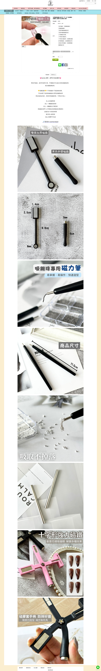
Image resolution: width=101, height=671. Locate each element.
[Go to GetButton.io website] (98, 669)
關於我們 (21, 667)
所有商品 (16, 8)
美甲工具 (52, 8)
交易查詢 (88, 0)
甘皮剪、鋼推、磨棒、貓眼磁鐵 (48, 10)
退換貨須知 (28, 667)
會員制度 (66, 8)
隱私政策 (42, 667)
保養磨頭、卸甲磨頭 (10, 13)
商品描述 (47, 74)
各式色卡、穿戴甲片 (19, 10)
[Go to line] (98, 667)
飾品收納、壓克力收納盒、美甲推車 (32, 13)
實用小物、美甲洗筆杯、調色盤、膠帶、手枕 (66, 10)
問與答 (53, 74)
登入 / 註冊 (94, 0)
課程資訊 (73, 8)
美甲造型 (59, 8)
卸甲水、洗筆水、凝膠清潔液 (32, 10)
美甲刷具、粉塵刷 (82, 10)
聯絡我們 (49, 667)
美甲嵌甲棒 (19, 13)
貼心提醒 (35, 667)
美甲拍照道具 (45, 13)
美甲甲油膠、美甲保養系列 (34, 8)
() (82, 1)
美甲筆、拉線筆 (9, 10)
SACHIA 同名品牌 (82, 8)
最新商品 (23, 8)
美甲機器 (45, 8)
